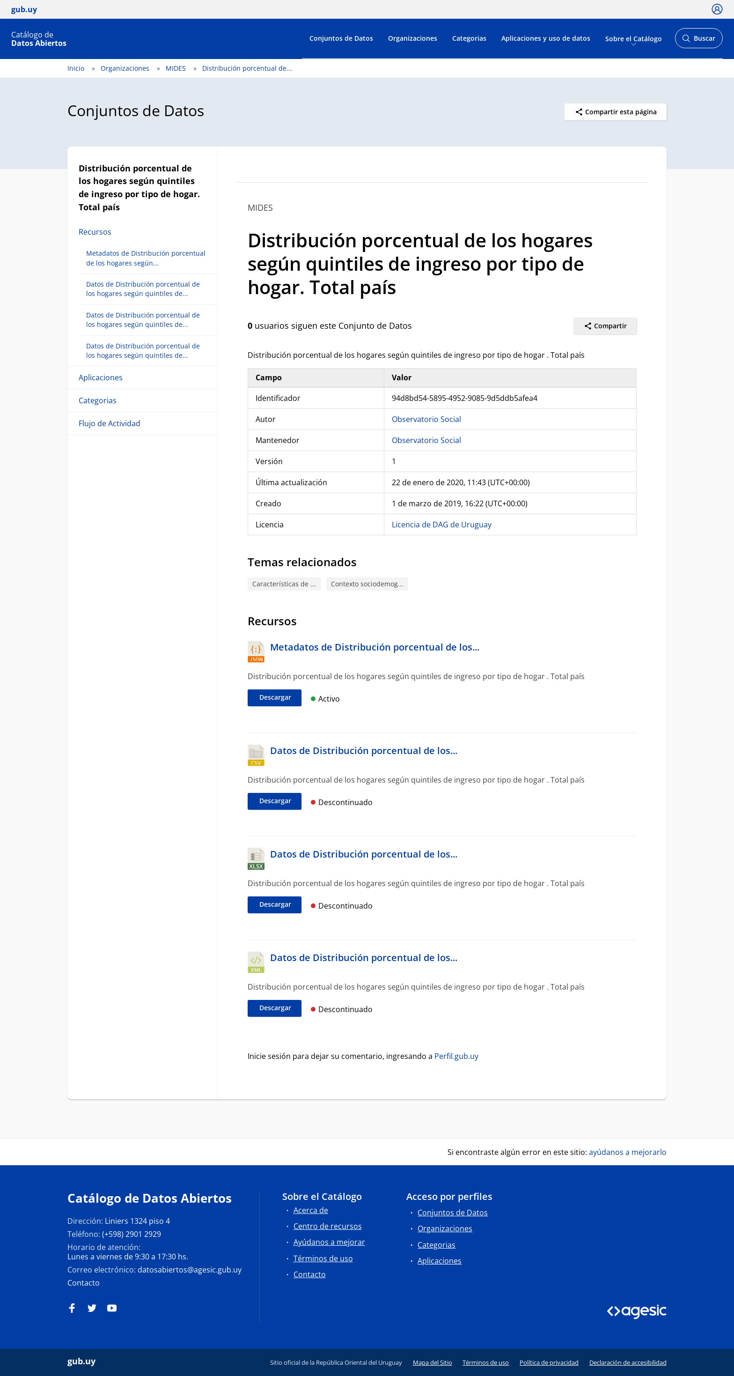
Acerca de (311, 1210)
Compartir (605, 325)
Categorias (469, 38)
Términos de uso (323, 1258)
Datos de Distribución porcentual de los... (363, 750)
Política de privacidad (549, 1362)
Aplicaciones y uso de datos (545, 38)
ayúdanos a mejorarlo (628, 1152)
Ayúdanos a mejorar (329, 1242)
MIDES (176, 68)
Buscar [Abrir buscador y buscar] (698, 41)
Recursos (95, 232)
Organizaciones (412, 38)
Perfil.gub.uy (456, 1056)
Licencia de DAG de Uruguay (442, 524)
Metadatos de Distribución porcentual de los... (374, 647)
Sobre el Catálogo (633, 38)
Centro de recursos (328, 1226)
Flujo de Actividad (109, 423)
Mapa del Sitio (432, 1362)
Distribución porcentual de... (247, 68)
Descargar (275, 697)
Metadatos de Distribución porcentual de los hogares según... (146, 258)
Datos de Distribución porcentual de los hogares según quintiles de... (143, 289)
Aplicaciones (101, 377)
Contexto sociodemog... (367, 583)
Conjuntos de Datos (341, 38)
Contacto (83, 1283)
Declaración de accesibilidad (628, 1362)
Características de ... (284, 583)
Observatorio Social (426, 419)
